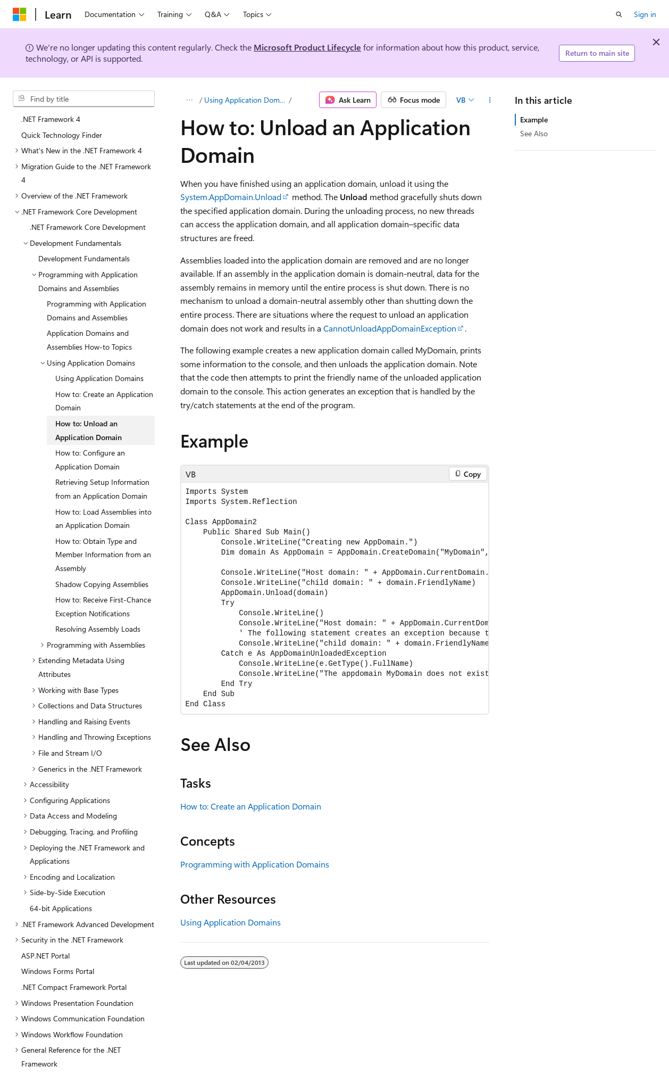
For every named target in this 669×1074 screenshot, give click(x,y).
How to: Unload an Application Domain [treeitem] (88, 392)
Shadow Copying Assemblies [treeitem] (101, 546)
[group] (334, 598)
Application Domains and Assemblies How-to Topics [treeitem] (89, 301)
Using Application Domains (245, 100)
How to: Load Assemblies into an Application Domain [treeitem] (103, 480)
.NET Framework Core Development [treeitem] (88, 189)
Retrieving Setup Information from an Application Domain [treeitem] (102, 450)
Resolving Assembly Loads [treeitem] (97, 590)
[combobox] (84, 99)
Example (534, 119)
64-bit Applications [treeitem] (61, 870)
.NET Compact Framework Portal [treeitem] (74, 949)
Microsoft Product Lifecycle (307, 47)
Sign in (645, 14)
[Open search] (619, 14)
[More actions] (490, 100)
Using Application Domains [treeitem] (99, 340)
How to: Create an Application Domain (250, 806)
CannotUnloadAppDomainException (389, 328)
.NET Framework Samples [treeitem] (62, 1057)
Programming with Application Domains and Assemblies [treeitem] (96, 272)
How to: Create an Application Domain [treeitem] (104, 363)
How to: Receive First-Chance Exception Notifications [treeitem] (103, 568)
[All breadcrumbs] (189, 100)
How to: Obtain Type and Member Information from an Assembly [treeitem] (103, 516)
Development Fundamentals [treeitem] (84, 220)
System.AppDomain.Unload (230, 196)
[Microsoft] (20, 14)
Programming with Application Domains (254, 864)
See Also (534, 133)
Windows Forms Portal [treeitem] (57, 933)
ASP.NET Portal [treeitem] (45, 917)
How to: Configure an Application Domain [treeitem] (90, 421)
